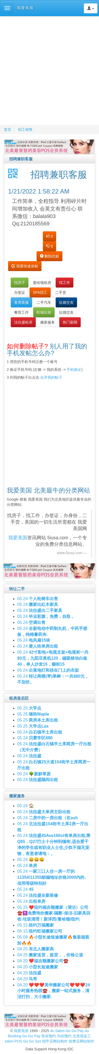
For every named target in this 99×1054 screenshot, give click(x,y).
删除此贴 (49, 256)
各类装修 (21, 302)
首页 (7, 129)
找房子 (19, 282)
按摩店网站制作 (81, 1041)
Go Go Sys (32, 1041)
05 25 (29, 708)
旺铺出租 (44, 312)
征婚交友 (66, 302)
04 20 (42, 961)
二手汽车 (44, 302)
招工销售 (25, 129)
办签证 (19, 292)
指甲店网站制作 (55, 1041)
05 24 (37, 598)
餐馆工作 (21, 312)
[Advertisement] (49, 70)
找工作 (64, 282)
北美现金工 (82, 1036)
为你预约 (64, 1036)
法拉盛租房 (23, 322)
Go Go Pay (75, 1031)
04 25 (35, 949)
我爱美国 (22, 1031)
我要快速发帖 (24, 266)
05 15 (35, 925)
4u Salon (57, 1031)
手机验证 (74, 369)
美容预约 (48, 1036)
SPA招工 (40, 292)
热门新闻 (70, 322)
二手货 (60, 292)
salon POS (13, 1041)
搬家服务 (47, 322)
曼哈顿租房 (42, 282)
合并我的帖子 (51, 377)
